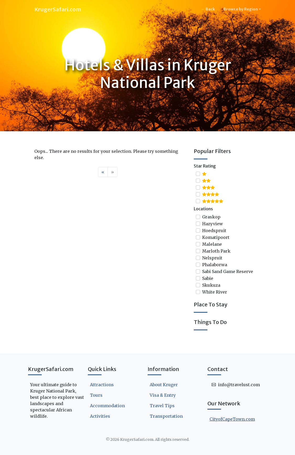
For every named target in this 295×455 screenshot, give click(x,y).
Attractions (102, 384)
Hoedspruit (214, 230)
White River (214, 292)
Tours (96, 395)
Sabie (207, 278)
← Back (208, 9)
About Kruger (164, 384)
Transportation (166, 416)
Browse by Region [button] (240, 9)
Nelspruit (212, 257)
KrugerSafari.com (57, 9)
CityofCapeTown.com (232, 419)
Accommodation (107, 405)
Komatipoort (215, 237)
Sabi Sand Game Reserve (227, 271)
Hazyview (212, 223)
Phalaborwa (214, 264)
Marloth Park (216, 251)
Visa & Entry (163, 395)
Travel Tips (162, 405)
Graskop (211, 216)
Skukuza (211, 285)
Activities (100, 416)
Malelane (212, 244)
